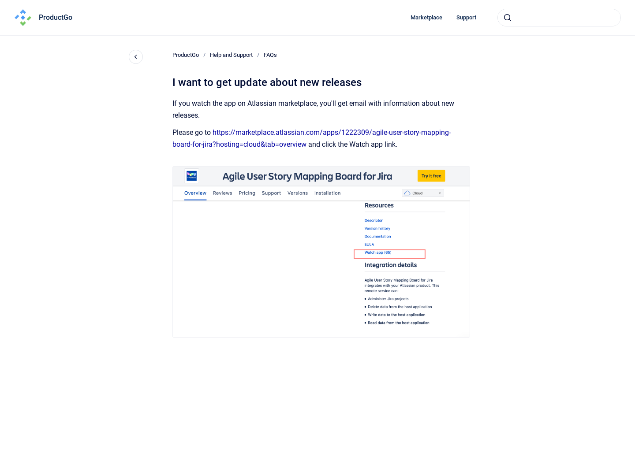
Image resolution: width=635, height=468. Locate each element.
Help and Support (231, 55)
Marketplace (426, 17)
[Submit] (508, 18)
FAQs (270, 55)
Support (466, 17)
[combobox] (559, 17)
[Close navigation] (136, 57)
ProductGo (55, 17)
